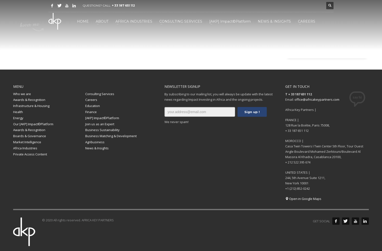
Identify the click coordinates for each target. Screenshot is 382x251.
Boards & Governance (29, 136)
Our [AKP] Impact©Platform (33, 124)
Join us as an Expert (99, 124)
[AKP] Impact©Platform (102, 118)
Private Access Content (30, 154)
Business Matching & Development (111, 136)
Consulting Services (99, 94)
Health (18, 112)
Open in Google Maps (303, 199)
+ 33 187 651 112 (123, 5)
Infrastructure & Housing (31, 106)
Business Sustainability (102, 130)
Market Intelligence (27, 142)
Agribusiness (95, 142)
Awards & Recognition (29, 100)
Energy (18, 118)
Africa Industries (25, 148)
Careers (91, 100)
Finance (91, 112)
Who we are (22, 94)
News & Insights (97, 148)
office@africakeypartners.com (317, 99)
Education (92, 106)
